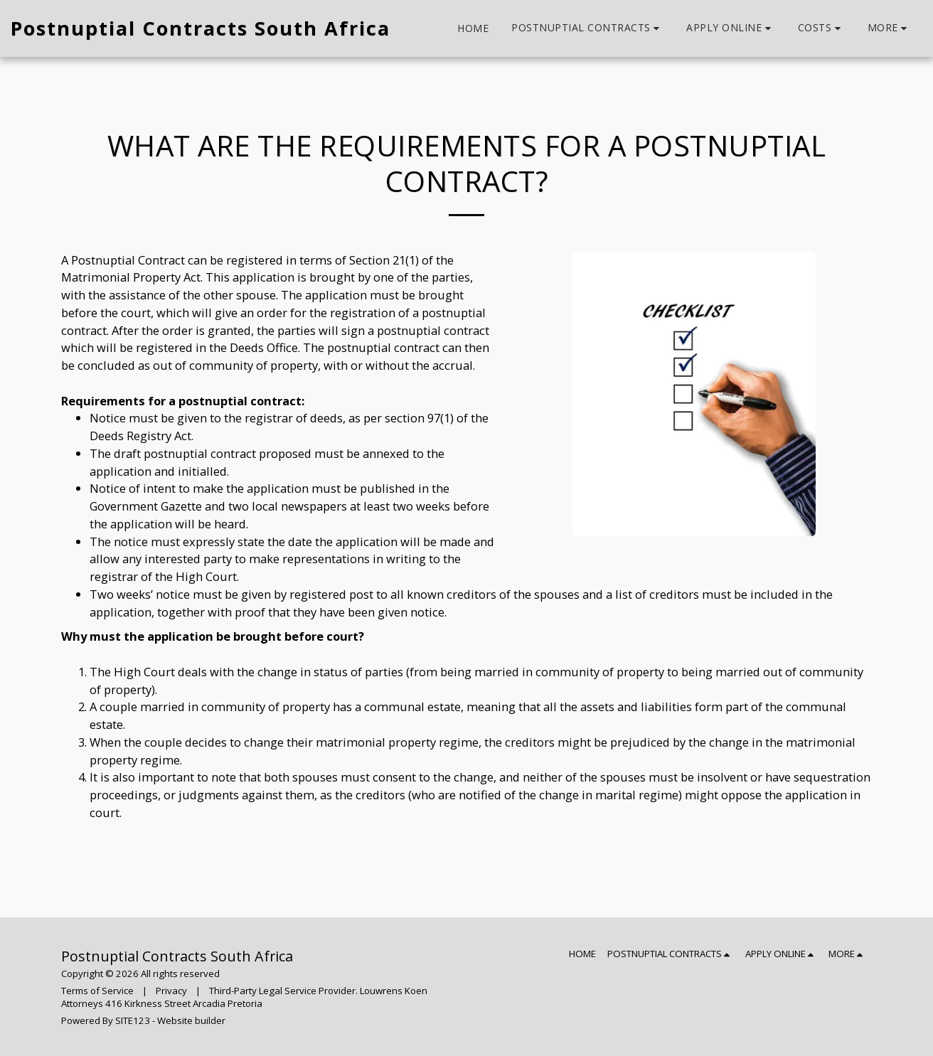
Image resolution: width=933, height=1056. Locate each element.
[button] (587, 28)
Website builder (191, 1020)
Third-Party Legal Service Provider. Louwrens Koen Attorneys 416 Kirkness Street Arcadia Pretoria (244, 997)
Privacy (171, 990)
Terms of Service (97, 990)
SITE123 (132, 1020)
